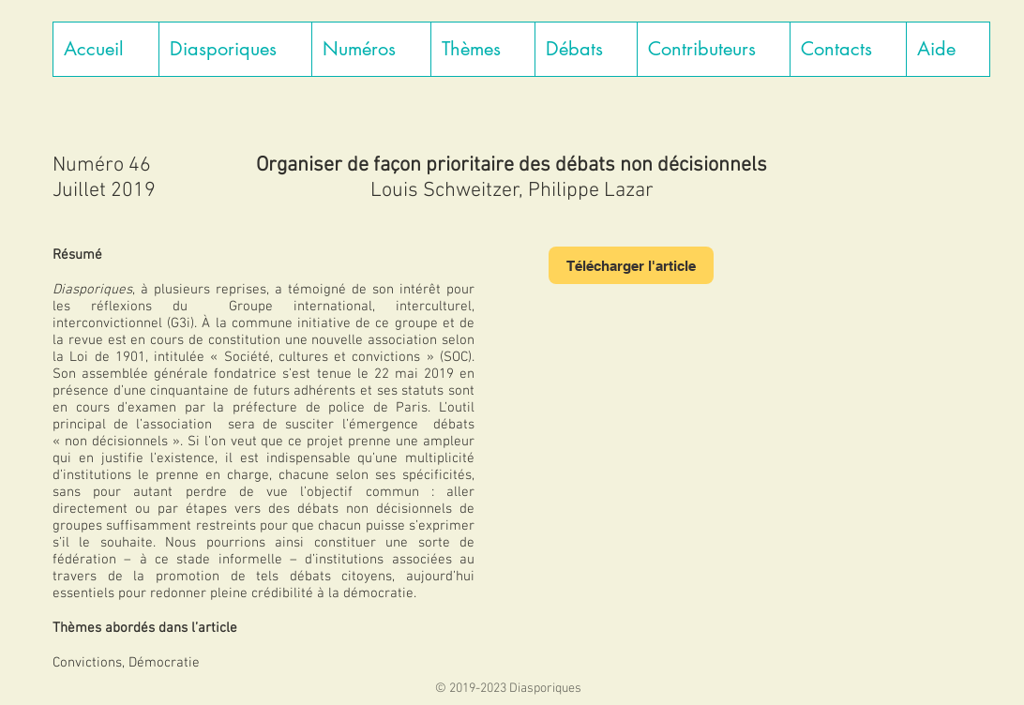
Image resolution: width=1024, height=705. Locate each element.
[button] (234, 49)
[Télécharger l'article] (631, 265)
